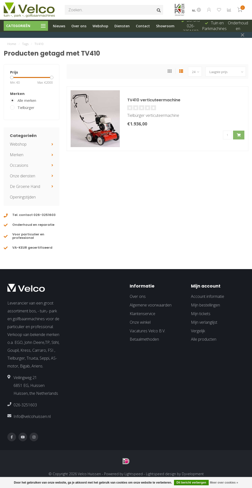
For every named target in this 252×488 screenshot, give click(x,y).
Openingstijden (23, 197)
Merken (16, 154)
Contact (143, 26)
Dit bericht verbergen (191, 482)
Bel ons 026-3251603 (191, 25)
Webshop (100, 26)
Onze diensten (22, 176)
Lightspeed (134, 474)
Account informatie (207, 296)
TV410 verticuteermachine (153, 100)
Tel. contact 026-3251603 (34, 215)
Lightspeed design (161, 474)
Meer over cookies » (224, 482)
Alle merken (26, 100)
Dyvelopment (193, 474)
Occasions (19, 165)
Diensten (122, 26)
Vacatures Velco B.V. (147, 331)
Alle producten (203, 339)
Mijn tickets (200, 313)
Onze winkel (140, 322)
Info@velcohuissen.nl (32, 416)
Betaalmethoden (144, 339)
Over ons (78, 26)
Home (11, 44)
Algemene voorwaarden (151, 305)
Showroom (165, 26)
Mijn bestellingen (205, 305)
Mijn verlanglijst (204, 322)
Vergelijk (198, 331)
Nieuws (59, 26)
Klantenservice (142, 313)
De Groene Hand (25, 186)
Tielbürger (25, 107)
